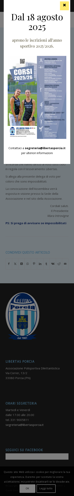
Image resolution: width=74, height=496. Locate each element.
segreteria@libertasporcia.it (45, 148)
